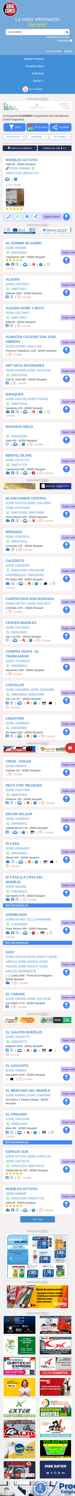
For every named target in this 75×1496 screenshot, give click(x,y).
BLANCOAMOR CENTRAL (26, 498)
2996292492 (36, 575)
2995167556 (19, 375)
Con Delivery (61, 136)
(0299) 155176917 (18, 284)
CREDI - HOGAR (18, 761)
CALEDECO (15, 561)
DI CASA (12, 844)
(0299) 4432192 (16, 399)
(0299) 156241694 (18, 1119)
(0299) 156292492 (18, 565)
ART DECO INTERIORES (25, 365)
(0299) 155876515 (18, 536)
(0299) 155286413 (18, 661)
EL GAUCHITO (17, 1066)
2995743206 (19, 512)
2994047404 (19, 794)
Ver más (37, 1219)
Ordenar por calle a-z (54, 148)
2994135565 (36, 512)
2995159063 (19, 252)
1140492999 (19, 924)
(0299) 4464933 (16, 998)
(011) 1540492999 (39, 919)
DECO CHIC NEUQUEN (24, 785)
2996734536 (19, 403)
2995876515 (19, 541)
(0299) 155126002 (18, 627)
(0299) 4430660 (16, 370)
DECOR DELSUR (19, 814)
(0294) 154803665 (39, 1095)
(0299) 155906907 (18, 723)
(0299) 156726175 (18, 1161)
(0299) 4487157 (16, 603)
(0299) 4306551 (16, 1095)
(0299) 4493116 (16, 956)
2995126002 (19, 632)
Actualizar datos (35, 66)
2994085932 (19, 823)
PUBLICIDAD (38, 99)
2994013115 (19, 1166)
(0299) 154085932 (18, 818)
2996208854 (19, 694)
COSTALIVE (15, 685)
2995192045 (19, 436)
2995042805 (36, 694)
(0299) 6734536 (37, 399)
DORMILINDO (16, 915)
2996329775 (19, 1041)
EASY (10, 952)
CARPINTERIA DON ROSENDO (30, 599)
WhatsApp (39, 136)
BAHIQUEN (14, 394)
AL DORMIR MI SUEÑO (24, 243)
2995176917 (19, 289)
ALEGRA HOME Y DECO (25, 308)
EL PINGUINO (16, 1114)
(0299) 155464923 (18, 848)
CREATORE (15, 718)
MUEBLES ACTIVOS (21, 160)
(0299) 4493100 (28, 961)
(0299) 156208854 (18, 689)
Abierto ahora (15, 136)
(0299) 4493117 (37, 956)
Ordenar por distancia (20, 148)
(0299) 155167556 (39, 370)
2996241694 (19, 1123)
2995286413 (19, 665)
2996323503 (19, 570)
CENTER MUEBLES (21, 623)
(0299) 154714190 (39, 998)
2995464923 (19, 853)
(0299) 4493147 (28, 966)
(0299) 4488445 (20, 168)
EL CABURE (15, 994)
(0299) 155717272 (18, 460)
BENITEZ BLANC (19, 455)
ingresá (68, 51)
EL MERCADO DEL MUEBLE (28, 1090)
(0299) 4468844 (16, 1070)
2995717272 (19, 465)
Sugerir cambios (52, 216)
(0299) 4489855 (16, 766)
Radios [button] (38, 80)
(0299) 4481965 (16, 247)
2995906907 (19, 728)
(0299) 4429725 (16, 503)
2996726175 (36, 1166)
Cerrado (14, 184)
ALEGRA (13, 279)
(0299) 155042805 (42, 689)
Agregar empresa (34, 58)
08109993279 (27, 971)
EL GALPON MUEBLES (24, 1032)
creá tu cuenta (54, 51)
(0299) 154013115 (39, 1156)
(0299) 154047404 (18, 790)
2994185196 (36, 570)
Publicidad (64, 40)
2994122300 (14, 173)
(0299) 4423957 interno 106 (24, 346)
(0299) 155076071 (39, 603)
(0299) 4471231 (16, 1156)
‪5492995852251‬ (17, 575)
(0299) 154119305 (39, 503)
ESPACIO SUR (17, 1152)
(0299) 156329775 (18, 1037)
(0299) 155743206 (18, 507)
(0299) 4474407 (16, 919)
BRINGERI (14, 532)
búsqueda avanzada (58, 37)
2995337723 (31, 173)
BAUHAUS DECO (19, 427)
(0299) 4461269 (16, 886)
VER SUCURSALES (16, 905)
